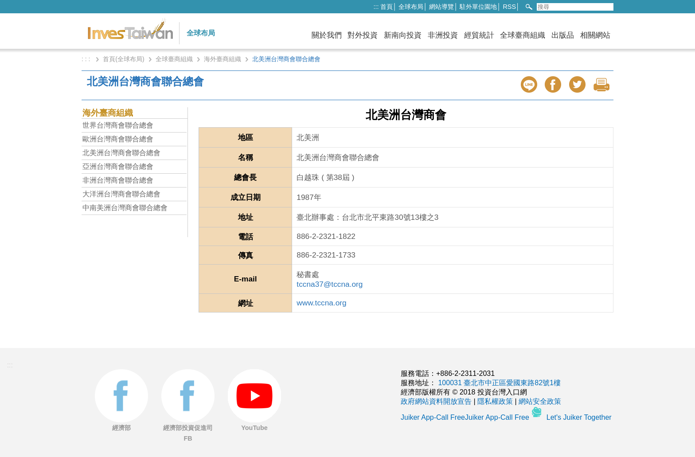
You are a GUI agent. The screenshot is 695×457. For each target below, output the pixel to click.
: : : (87, 58)
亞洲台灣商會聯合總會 (117, 166)
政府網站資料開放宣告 (436, 401)
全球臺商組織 (522, 35)
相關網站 (595, 35)
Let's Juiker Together (579, 417)
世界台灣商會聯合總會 (117, 125)
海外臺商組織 (222, 58)
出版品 (562, 35)
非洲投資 (443, 35)
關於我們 (327, 35)
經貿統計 (479, 35)
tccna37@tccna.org (330, 284)
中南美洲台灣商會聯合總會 (125, 207)
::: (376, 6)
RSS (509, 6)
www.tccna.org (321, 302)
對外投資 (363, 35)
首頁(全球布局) (123, 58)
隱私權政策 (495, 401)
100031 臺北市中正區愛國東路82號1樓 (499, 383)
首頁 (386, 6)
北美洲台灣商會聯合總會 (121, 152)
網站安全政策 (540, 401)
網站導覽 (441, 6)
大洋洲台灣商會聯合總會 (121, 194)
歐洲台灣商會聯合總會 (117, 139)
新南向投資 (403, 35)
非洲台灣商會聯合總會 (117, 180)
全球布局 (410, 6)
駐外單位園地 (478, 6)
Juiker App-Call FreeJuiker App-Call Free (466, 417)
